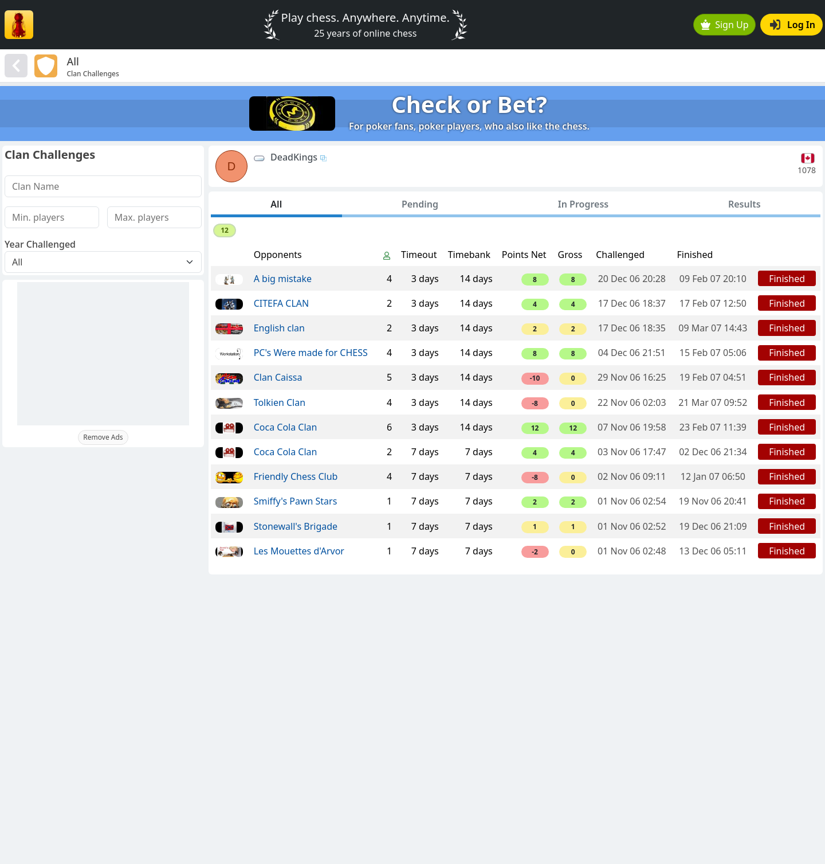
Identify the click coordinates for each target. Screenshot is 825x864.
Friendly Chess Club (296, 476)
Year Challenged (40, 244)
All (276, 204)
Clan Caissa (278, 377)
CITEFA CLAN (281, 303)
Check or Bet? (469, 104)
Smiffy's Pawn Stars (295, 501)
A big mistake (283, 278)
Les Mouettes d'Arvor (299, 551)
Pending (420, 204)
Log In (792, 24)
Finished (787, 278)
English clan (279, 328)
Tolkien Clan (279, 402)
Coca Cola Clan (285, 427)
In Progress (583, 204)
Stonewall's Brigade (295, 526)
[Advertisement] (103, 353)
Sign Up (725, 24)
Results (744, 204)
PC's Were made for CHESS (311, 352)
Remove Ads (103, 437)
